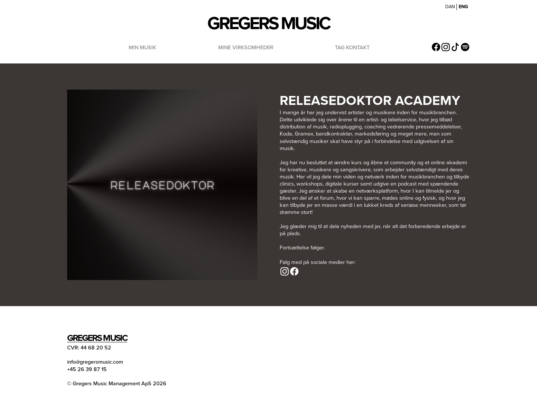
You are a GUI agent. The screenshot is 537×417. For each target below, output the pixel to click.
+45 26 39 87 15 (87, 369)
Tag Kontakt (352, 47)
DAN (450, 7)
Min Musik (142, 47)
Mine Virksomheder (245, 47)
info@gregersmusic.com (95, 361)
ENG (463, 7)
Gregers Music (268, 23)
